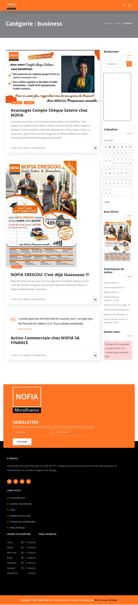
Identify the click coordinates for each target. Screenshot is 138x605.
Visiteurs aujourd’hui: (114, 287)
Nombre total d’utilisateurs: (116, 309)
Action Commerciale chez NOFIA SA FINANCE (46, 341)
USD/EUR (110, 119)
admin (26, 148)
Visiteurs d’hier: (111, 292)
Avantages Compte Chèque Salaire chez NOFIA (51, 113)
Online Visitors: (111, 282)
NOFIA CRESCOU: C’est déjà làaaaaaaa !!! (51, 275)
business (17, 103)
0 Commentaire (38, 148)
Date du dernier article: (114, 319)
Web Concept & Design (105, 600)
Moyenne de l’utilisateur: (115, 314)
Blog (117, 23)
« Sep (106, 201)
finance (29, 103)
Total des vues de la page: (116, 305)
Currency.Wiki (123, 119)
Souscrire (22, 442)
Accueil (108, 23)
